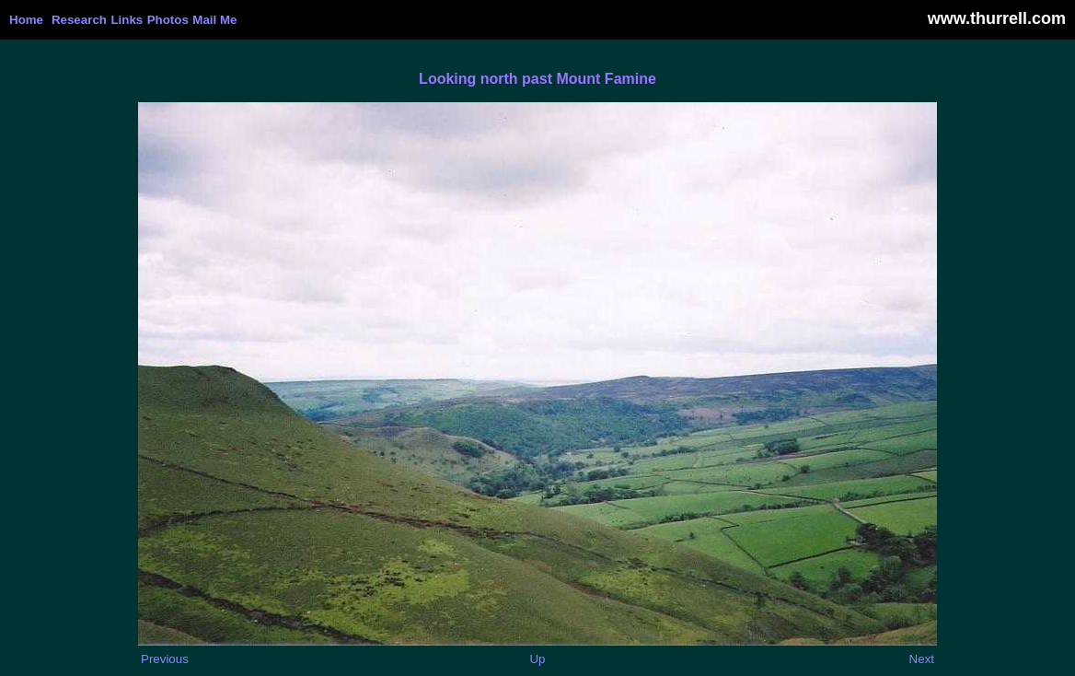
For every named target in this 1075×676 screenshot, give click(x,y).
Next (921, 659)
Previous (165, 659)
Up (537, 659)
